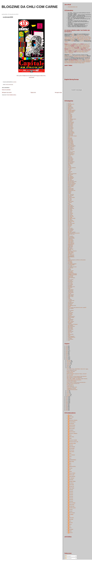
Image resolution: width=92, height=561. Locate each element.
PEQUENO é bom (71, 286)
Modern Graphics (82, 45)
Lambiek (81, 47)
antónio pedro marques (72, 135)
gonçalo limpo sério (71, 190)
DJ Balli (69, 165)
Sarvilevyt (86, 43)
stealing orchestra (71, 316)
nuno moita (70, 265)
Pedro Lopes (71, 474)
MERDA (69, 249)
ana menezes (70, 120)
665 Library (80, 59)
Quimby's (66, 52)
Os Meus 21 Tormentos (72, 273)
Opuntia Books (71, 272)
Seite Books (71, 52)
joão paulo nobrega (71, 218)
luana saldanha (71, 229)
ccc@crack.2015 (8, 17)
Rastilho (72, 35)
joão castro (70, 212)
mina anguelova (71, 255)
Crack (24, 75)
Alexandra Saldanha (73, 420)
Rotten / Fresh (70, 296)
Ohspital (69, 269)
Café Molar (89, 48)
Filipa (70, 435)
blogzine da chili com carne (30, 7)
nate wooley (70, 262)
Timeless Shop (67, 45)
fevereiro (69, 394)
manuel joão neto (71, 234)
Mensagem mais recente (7, 92)
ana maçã (70, 118)
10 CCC (69, 103)
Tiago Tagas (71, 487)
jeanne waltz (70, 205)
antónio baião (70, 134)
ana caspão (70, 116)
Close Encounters (80, 50)
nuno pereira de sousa (72, 266)
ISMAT (86, 58)
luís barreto (70, 231)
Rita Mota (71, 479)
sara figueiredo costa (72, 305)
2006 (67, 406)
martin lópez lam (71, 242)
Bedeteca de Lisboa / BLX (70, 55)
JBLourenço (71, 449)
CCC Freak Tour (71, 148)
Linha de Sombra (68, 37)
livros (69, 227)
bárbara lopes (70, 139)
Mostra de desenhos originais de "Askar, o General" (76, 373)
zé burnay (70, 338)
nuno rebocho (70, 267)
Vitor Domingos (72, 502)
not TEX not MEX (71, 264)
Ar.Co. (70, 54)
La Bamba (73, 39)
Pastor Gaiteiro (72, 473)
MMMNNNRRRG (71, 256)
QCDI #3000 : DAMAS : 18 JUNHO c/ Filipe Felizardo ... (77, 378)
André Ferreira (72, 425)
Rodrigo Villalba (72, 481)
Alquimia (78, 35)
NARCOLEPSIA (72, 466)
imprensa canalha (71, 197)
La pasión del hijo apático (71, 381)
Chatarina (71, 430)
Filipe (70, 438)
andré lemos (71, 504)
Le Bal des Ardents (78, 44)
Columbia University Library (79, 60)
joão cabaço (70, 210)
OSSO (88, 58)
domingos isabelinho (72, 167)
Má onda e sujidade (71, 232)
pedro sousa (70, 283)
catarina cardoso (71, 146)
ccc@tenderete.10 (70, 385)
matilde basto (70, 245)
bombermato (71, 506)
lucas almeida (70, 230)
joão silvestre (70, 220)
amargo (69, 113)
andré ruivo (70, 129)
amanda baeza (71, 112)
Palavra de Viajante (75, 38)
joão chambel (70, 213)
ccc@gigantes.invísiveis (71, 388)
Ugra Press (78, 43)
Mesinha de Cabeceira (72, 250)
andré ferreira (70, 125)
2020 (67, 353)
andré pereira (70, 128)
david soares (70, 160)
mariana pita (70, 239)
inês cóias (70, 199)
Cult (73, 36)
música (69, 258)
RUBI (69, 297)
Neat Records (84, 37)
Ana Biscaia (71, 423)
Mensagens (68, 556)
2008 (67, 404)
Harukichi (69, 191)
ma (70, 525)
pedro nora (70, 282)
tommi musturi (70, 329)
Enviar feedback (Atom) (11, 94)
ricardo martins (71, 292)
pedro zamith (70, 284)
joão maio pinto (71, 216)
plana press (70, 287)
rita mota (69, 293)
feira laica (70, 175)
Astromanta (70, 137)
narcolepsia (70, 261)
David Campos (72, 431)
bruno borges (70, 142)
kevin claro (70, 225)
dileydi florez (70, 163)
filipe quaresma (71, 180)
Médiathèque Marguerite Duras (75, 61)
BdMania (82, 35)
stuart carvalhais (71, 317)
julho (68, 366)
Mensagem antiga (58, 92)
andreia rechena (71, 131)
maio (68, 390)
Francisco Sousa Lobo (73, 441)
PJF (70, 469)
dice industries (70, 162)
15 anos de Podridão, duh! (72, 387)
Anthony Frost (71, 48)
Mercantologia (70, 248)
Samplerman (70, 303)
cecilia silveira (70, 149)
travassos (70, 330)
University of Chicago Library (78, 62)
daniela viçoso (70, 158)
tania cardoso (70, 322)
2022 (67, 350)
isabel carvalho (71, 201)
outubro (68, 362)
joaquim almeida (71, 221)
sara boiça (70, 304)
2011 (67, 400)
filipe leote (70, 179)
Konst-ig (73, 50)
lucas (70, 524)
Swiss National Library (69, 62)
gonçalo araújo (71, 188)
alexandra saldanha (71, 110)
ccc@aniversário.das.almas (72, 389)
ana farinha (70, 117)
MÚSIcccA (70, 260)
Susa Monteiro (70, 319)
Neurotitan (88, 45)
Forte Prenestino (86, 46)
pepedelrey (70, 285)
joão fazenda (70, 215)
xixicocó (71, 532)
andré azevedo (71, 123)
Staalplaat (73, 46)
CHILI (69, 150)
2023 (67, 349)
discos (69, 164)
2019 (67, 354)
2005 (67, 407)
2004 (67, 408)
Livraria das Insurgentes (76, 37)
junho (68, 367)
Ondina (70, 468)
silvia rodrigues (71, 310)
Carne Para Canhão (72, 145)
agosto (68, 365)
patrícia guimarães (71, 277)
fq (69, 516)
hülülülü (69, 193)
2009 (67, 402)
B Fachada (70, 138)
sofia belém (70, 313)
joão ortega (70, 217)
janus (69, 203)
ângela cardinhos (71, 132)
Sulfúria (69, 318)
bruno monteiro (71, 143)
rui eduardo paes (71, 300)
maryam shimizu (71, 243)
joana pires (70, 209)
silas (69, 309)
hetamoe (69, 192)
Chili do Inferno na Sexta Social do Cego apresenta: (77, 376)
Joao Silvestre (72, 454)
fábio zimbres (70, 174)
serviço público (71, 308)
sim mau (69, 311)
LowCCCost (70, 228)
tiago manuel (70, 327)
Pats (69, 278)
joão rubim (70, 219)
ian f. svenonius (71, 194)
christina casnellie (71, 151)
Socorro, (69, 40)
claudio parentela (71, 153)
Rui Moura (71, 483)
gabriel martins (71, 186)
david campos (70, 159)
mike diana (70, 253)
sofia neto (70, 315)
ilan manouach (70, 195)
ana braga (70, 115)
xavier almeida (70, 334)
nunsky (69, 268)
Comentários (68, 558)
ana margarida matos (72, 119)
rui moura (69, 301)
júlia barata (70, 224)
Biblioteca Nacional (86, 56)
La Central (78, 49)
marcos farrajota (71, 237)
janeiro (68, 395)
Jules (70, 456)
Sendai (69, 306)
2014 (67, 396)
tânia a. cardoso (71, 321)
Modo (66, 47)
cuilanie (70, 511)
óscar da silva (70, 275)
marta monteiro (71, 241)
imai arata (70, 196)
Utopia (72, 40)
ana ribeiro (70, 121)
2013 (67, 397)
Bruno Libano (72, 428)
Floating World (84, 51)
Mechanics (70, 247)
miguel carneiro (71, 252)
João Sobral (71, 451)
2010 (67, 401)
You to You (82, 40)
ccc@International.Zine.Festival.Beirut (74, 379)
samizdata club (71, 302)
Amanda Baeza (72, 421)
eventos (69, 172)
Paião (70, 471)
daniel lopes (70, 157)
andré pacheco (71, 127)
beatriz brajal (70, 140)
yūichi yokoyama (71, 336)
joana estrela (70, 207)
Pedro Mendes (72, 476)
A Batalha (70, 106)
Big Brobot (76, 45)
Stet (87, 38)
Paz (67, 50)
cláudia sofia (70, 152)
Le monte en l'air (85, 44)
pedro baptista (70, 279)
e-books (69, 169)
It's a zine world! (70, 375)
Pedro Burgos (70, 281)
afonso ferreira (70, 108)
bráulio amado (70, 141)
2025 (67, 347)
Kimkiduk (69, 226)
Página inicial (33, 92)
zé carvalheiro (70, 339)
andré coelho (70, 124)
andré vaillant (70, 130)
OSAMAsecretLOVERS (72, 274)
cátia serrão (70, 147)
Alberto (70, 418)
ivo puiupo (70, 202)
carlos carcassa (71, 144)
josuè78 (71, 522)
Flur (75, 36)
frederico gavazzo (71, 184)
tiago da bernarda (71, 326)
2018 (67, 355)
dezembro (69, 360)
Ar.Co (69, 136)
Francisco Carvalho (73, 440)
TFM (76, 46)
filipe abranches (71, 177)
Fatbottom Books (68, 49)
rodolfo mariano (71, 294)
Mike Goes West (71, 254)
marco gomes (70, 236)
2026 (67, 346)
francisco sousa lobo (72, 183)
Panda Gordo (70, 276)
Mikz (70, 463)
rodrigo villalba (70, 295)
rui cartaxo (70, 299)
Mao (68, 235)
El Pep (69, 170)
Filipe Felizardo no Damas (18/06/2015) (74, 377)
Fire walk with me (70, 384)
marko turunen (70, 240)
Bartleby (84, 48)
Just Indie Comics (70, 47)
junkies (20, 75)
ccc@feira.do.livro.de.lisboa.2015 (73, 383)
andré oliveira (70, 126)
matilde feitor (70, 246)
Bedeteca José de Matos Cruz (81, 55)
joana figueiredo (71, 208)
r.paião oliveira (70, 289)
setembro (69, 364)
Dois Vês (69, 166)
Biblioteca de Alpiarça (78, 56)
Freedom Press (71, 51)
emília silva (70, 171)
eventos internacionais (9, 84)
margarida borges (71, 238)
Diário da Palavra (71, 161)
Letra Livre (87, 36)
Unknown (71, 489)
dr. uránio (69, 168)
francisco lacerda (71, 182)
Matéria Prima (80, 39)
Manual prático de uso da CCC (74, 233)
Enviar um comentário (6, 89)
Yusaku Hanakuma (71, 337)
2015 (67, 359)
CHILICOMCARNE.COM (72, 6)
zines (69, 340)
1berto (70, 415)
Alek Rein (70, 109)
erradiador (71, 514)
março (68, 393)
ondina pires (70, 271)
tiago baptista (70, 325)
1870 (73, 34)
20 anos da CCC (71, 104)
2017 (67, 356)
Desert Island (78, 51)
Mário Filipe (71, 461)
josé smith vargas (71, 223)
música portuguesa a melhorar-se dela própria (77, 259)
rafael (70, 530)
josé (70, 521)
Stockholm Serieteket (85, 61)
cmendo (71, 509)
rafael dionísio (70, 290)
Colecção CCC (71, 154)
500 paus (69, 105)
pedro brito (70, 280)
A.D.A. (87, 47)
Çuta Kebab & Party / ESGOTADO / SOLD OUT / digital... (78, 368)
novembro (69, 361)
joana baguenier (71, 206)
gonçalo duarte (71, 189)
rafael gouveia (70, 291)
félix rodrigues (70, 176)
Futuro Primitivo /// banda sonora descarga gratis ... (76, 382)
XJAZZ (69, 335)
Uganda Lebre (70, 331)
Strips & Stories (67, 46)
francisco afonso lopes (72, 181)
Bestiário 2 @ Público (71, 371)
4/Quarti (80, 46)
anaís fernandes (71, 122)
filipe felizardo (70, 178)
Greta (77, 36)
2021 (67, 352)
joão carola (70, 211)
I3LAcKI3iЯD (71, 448)
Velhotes (66, 41)
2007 (67, 405)
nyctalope (71, 529)
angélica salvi (70, 133)
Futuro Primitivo (71, 185)
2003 (67, 410)
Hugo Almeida (72, 446)
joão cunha (70, 214)
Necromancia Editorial (72, 263)
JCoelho (69, 204)
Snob (85, 38)
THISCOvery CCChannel (72, 324)
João (70, 453)
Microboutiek (70, 43)
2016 (67, 358)
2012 (67, 399)
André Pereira (72, 426)
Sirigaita (81, 38)
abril (68, 391)
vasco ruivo (70, 332)
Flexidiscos (74, 49)
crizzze (69, 155)
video (69, 333)
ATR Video (71, 416)
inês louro (70, 200)
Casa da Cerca (67, 57)
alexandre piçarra (71, 111)
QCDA (69, 288)
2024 (67, 348)
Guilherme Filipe (72, 443)
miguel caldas (70, 251)
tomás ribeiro (70, 328)
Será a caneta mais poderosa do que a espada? (77, 307)
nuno (70, 527)
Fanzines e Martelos (73, 433)
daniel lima (70, 156)
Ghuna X (69, 187)
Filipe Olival (71, 436)
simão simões (70, 312)
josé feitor (70, 222)
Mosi (69, 257)
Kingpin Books (81, 36)
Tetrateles (70, 323)
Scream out (71, 486)
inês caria (70, 198)
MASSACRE (70, 244)
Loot (70, 458)
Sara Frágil (71, 484)
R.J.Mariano (71, 478)
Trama (66, 40)
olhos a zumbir (70, 270)
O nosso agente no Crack (71, 370)
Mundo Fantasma (87, 39)
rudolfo (69, 298)
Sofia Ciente (70, 314)
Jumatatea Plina (77, 48)
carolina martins (72, 507)
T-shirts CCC (70, 320)
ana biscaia (70, 114)
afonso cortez (70, 107)
